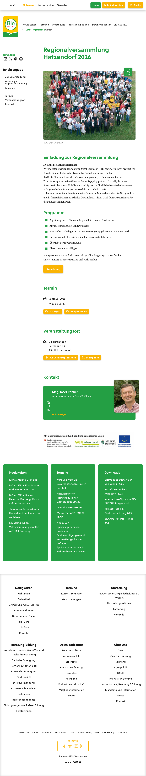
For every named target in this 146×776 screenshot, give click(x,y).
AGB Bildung (108, 732)
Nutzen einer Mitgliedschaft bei (119, 595)
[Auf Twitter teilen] (10, 58)
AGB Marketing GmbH (88, 732)
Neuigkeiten (30, 24)
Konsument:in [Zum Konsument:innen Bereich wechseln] (46, 5)
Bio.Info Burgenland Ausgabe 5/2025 (116, 491)
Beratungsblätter (71, 650)
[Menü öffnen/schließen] (11, 5)
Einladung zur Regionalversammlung (16, 82)
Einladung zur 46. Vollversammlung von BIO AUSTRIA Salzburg (24, 527)
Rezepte (24, 633)
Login (96, 5)
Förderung (119, 609)
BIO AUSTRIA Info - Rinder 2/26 (119, 521)
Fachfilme (71, 678)
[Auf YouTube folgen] (76, 746)
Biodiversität (24, 677)
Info (71, 656)
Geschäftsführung (120, 656)
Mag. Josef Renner (65, 392)
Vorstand (121, 661)
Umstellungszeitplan (119, 603)
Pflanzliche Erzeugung (23, 671)
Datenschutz (61, 732)
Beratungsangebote (23, 699)
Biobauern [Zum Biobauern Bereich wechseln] (29, 5)
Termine (44, 24)
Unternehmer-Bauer (24, 616)
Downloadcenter (101, 24)
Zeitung (71, 667)
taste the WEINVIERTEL (70, 507)
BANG (120, 673)
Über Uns (120, 645)
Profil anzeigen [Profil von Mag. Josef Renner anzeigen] (59, 414)
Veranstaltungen (71, 599)
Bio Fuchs (23, 621)
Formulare (71, 673)
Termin (9, 95)
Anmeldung (53, 269)
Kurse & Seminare (71, 593)
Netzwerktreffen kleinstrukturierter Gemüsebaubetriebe (69, 497)
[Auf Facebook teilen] (5, 58)
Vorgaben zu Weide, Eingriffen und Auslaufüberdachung (24, 652)
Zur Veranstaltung (15, 77)
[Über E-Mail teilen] (15, 58)
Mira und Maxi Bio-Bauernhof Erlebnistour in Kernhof (71, 484)
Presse (120, 695)
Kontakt (9, 104)
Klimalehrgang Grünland (23, 479)
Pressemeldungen (23, 610)
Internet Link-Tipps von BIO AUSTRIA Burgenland (120, 501)
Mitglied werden (113, 5)
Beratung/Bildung (78, 24)
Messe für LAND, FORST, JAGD (71, 515)
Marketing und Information (120, 690)
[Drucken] (21, 58)
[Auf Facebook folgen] (64, 746)
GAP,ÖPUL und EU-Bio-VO (24, 605)
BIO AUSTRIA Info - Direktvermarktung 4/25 (118, 511)
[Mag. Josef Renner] (126, 396)
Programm (10, 88)
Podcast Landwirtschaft (71, 684)
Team (121, 650)
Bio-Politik (71, 661)
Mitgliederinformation (71, 690)
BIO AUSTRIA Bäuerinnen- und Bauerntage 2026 (24, 487)
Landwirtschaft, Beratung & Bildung (120, 684)
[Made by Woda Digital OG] (72, 762)
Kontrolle (119, 614)
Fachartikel (24, 599)
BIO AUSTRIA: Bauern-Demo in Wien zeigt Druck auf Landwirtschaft (24, 499)
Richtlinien (24, 593)
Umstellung (58, 24)
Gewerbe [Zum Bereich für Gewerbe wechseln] (62, 5)
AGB (72, 732)
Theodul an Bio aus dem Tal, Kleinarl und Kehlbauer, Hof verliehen (25, 513)
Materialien (24, 688)
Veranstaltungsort (15, 100)
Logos (71, 695)
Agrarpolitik (120, 667)
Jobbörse (24, 627)
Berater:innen (24, 711)
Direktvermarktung (24, 682)
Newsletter (122, 732)
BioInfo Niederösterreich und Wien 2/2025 (118, 482)
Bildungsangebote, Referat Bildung (24, 705)
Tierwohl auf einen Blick (23, 665)
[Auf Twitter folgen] (70, 746)
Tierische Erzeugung (23, 660)
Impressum (46, 732)
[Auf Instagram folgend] (82, 746)
